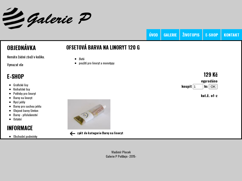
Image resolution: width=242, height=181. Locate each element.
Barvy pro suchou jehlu (27, 106)
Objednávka (21, 47)
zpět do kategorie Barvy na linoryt (96, 133)
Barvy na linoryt (22, 98)
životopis (191, 35)
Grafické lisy (20, 85)
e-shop (211, 35)
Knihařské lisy (21, 89)
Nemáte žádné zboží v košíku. (26, 56)
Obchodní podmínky (25, 136)
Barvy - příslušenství (25, 115)
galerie (170, 35)
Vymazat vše (15, 64)
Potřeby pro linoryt (24, 93)
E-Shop (15, 76)
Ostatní (17, 119)
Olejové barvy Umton (25, 110)
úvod (153, 35)
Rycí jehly (19, 102)
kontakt (231, 35)
